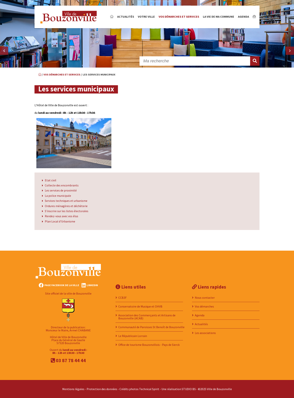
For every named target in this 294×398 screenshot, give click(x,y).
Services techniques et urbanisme (66, 201)
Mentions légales (73, 389)
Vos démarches (204, 306)
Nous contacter (205, 297)
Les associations (205, 332)
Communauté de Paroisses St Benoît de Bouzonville (151, 327)
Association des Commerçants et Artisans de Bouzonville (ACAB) (147, 317)
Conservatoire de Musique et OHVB (140, 306)
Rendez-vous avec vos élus (61, 216)
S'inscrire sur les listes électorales (66, 211)
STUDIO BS (189, 389)
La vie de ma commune (218, 16)
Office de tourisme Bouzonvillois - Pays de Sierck (149, 344)
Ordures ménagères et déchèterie (66, 206)
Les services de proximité (61, 190)
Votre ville (146, 16)
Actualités (125, 16)
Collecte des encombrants (62, 185)
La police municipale (58, 195)
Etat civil (50, 180)
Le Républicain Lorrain (132, 335)
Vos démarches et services (179, 16)
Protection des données (102, 389)
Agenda (243, 16)
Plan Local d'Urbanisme (60, 221)
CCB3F (122, 297)
